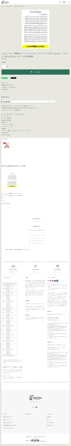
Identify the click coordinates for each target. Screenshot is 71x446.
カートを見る (49, 422)
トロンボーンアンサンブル (19, 6)
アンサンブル (9, 6)
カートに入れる (35, 72)
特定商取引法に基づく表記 (7, 85)
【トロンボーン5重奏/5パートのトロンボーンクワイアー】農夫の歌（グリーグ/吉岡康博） (12, 195)
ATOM (29, 414)
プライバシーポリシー (8, 428)
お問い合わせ (49, 425)
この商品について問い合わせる (8, 87)
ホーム (2, 6)
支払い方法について (7, 422)
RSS (26, 414)
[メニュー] (69, 2)
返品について (4, 83)
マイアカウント (50, 414)
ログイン (48, 419)
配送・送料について (7, 417)
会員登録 (48, 417)
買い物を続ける (5, 89)
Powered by (35, 440)
